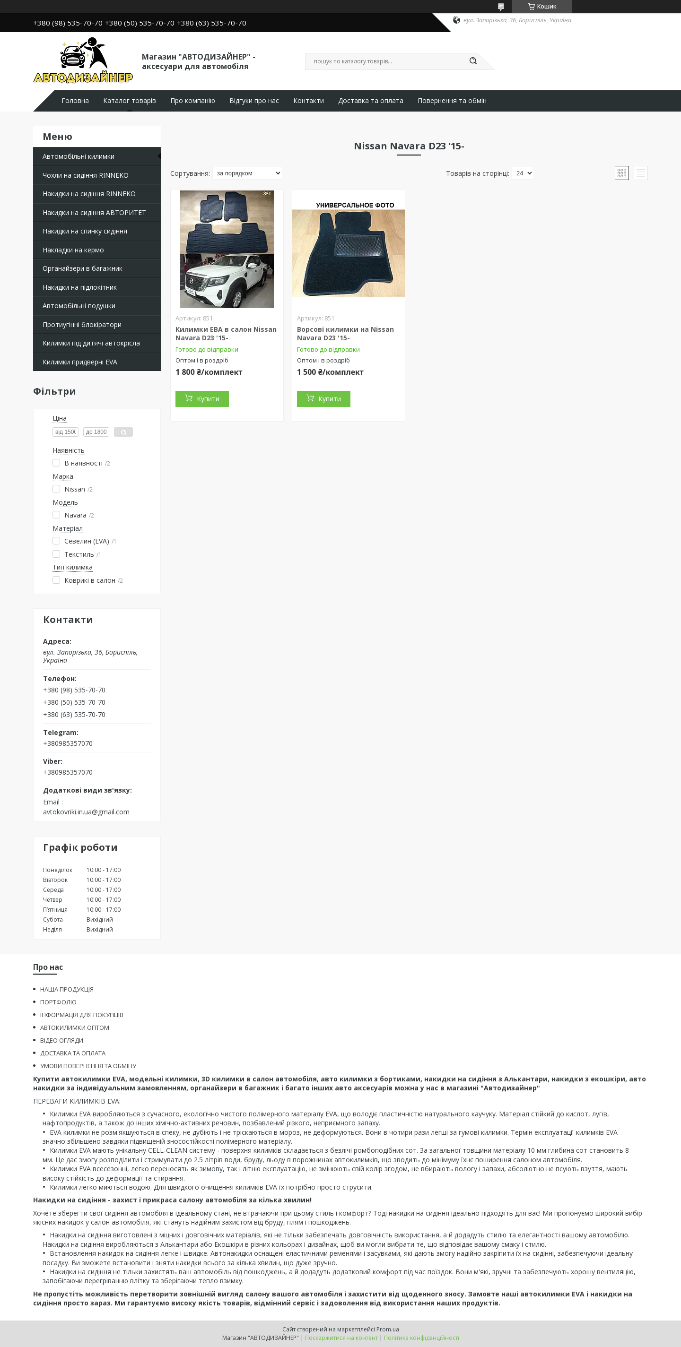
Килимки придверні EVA (80, 361)
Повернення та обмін (452, 100)
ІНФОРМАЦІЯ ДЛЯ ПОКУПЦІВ (81, 1014)
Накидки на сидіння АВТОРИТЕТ (94, 212)
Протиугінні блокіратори (82, 324)
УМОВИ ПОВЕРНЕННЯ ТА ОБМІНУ (88, 1066)
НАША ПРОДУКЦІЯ (67, 989)
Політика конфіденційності (421, 1338)
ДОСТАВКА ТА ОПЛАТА (72, 1053)
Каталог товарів (129, 100)
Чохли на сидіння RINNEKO (86, 175)
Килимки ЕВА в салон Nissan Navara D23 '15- (226, 333)
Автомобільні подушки (79, 305)
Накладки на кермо (73, 249)
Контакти (308, 100)
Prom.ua (387, 1329)
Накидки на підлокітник (80, 287)
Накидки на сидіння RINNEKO (89, 193)
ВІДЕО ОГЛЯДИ (61, 1040)
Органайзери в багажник (82, 268)
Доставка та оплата (370, 100)
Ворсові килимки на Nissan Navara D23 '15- (345, 333)
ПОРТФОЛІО (58, 1002)
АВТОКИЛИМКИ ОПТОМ (74, 1027)
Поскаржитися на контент (341, 1338)
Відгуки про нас (254, 100)
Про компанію (192, 100)
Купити (208, 398)
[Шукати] (472, 61)
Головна (75, 100)
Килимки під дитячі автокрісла (91, 342)
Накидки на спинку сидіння (85, 230)
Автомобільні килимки (78, 156)
